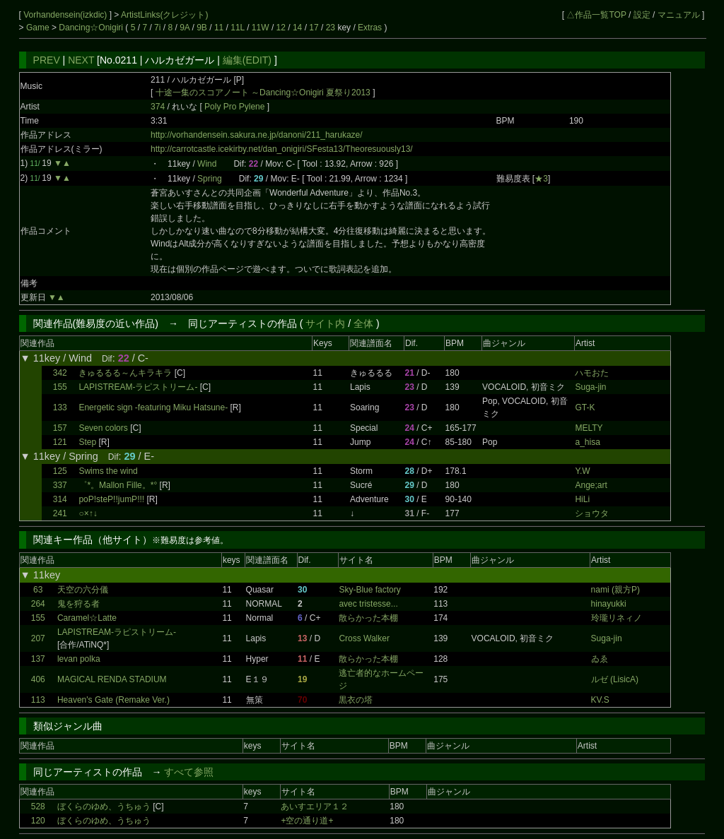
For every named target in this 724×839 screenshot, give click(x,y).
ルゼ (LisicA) (614, 679)
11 (218, 27)
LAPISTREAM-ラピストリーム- (137, 387)
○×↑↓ (87, 513)
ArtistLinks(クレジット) (164, 15)
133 (60, 407)
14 (297, 27)
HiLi (582, 499)
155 (60, 387)
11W (260, 27)
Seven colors (102, 428)
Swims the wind (107, 471)
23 (330, 27)
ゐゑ (599, 659)
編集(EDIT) (247, 60)
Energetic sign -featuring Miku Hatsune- (153, 407)
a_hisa (587, 442)
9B (202, 27)
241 (60, 513)
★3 (541, 179)
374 (158, 107)
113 (38, 700)
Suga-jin (590, 387)
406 (38, 679)
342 (60, 373)
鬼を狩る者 (78, 604)
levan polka (78, 659)
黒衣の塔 (356, 700)
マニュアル (679, 15)
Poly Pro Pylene (235, 107)
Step (87, 442)
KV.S (600, 700)
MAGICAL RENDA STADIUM (112, 679)
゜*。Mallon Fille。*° (117, 485)
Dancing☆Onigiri (92, 27)
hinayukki (608, 604)
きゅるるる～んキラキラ (125, 373)
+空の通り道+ (307, 821)
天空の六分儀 (82, 590)
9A (184, 27)
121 (60, 442)
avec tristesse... (368, 604)
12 (281, 27)
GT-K (585, 407)
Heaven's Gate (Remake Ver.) (113, 700)
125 (60, 471)
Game (39, 27)
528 (38, 806)
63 (37, 590)
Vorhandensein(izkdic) (66, 15)
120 (38, 821)
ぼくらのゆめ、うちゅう (104, 806)
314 (60, 499)
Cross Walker (364, 638)
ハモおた (592, 373)
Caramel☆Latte (87, 618)
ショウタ (592, 513)
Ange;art (591, 485)
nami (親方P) (615, 590)
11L (237, 27)
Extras (370, 27)
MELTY (588, 428)
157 (60, 428)
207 (38, 638)
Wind (206, 164)
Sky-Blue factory (369, 590)
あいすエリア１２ (315, 806)
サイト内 (325, 323)
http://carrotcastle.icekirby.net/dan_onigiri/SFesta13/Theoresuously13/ (282, 149)
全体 (363, 323)
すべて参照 (189, 772)
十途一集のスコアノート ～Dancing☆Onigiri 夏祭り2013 (263, 92)
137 (38, 659)
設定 (642, 15)
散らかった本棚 (368, 618)
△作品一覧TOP (596, 15)
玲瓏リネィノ (616, 618)
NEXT (81, 60)
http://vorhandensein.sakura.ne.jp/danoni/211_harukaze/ (257, 135)
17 (313, 27)
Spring (209, 179)
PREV (46, 60)
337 (60, 485)
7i (157, 27)
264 (38, 604)
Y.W (582, 471)
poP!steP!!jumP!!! (111, 499)
